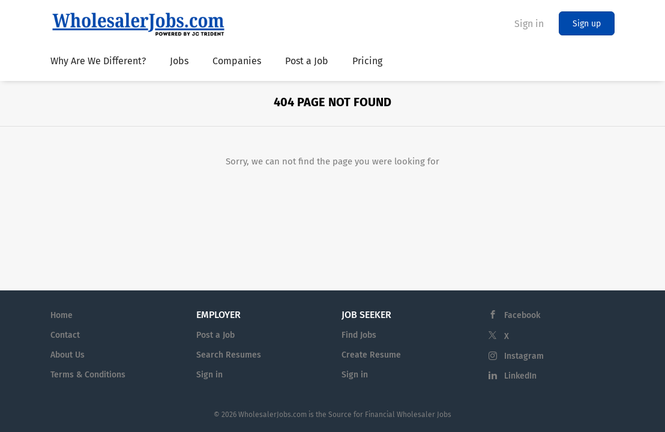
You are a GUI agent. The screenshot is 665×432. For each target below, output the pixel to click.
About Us (67, 355)
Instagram (524, 356)
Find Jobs (359, 335)
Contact (65, 335)
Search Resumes (228, 355)
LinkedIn (520, 376)
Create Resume (371, 355)
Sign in (529, 23)
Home (61, 315)
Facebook (522, 315)
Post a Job (215, 335)
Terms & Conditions (87, 375)
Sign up (587, 24)
